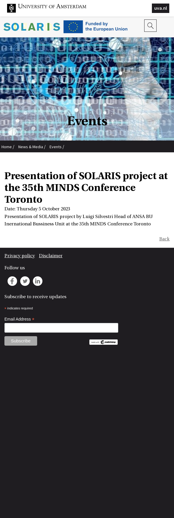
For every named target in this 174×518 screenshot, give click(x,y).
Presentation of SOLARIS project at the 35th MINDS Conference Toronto (64, 159)
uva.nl (160, 8)
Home (6, 146)
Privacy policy (19, 255)
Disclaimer (51, 255)
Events (56, 146)
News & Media (30, 146)
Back (164, 239)
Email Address (19, 319)
